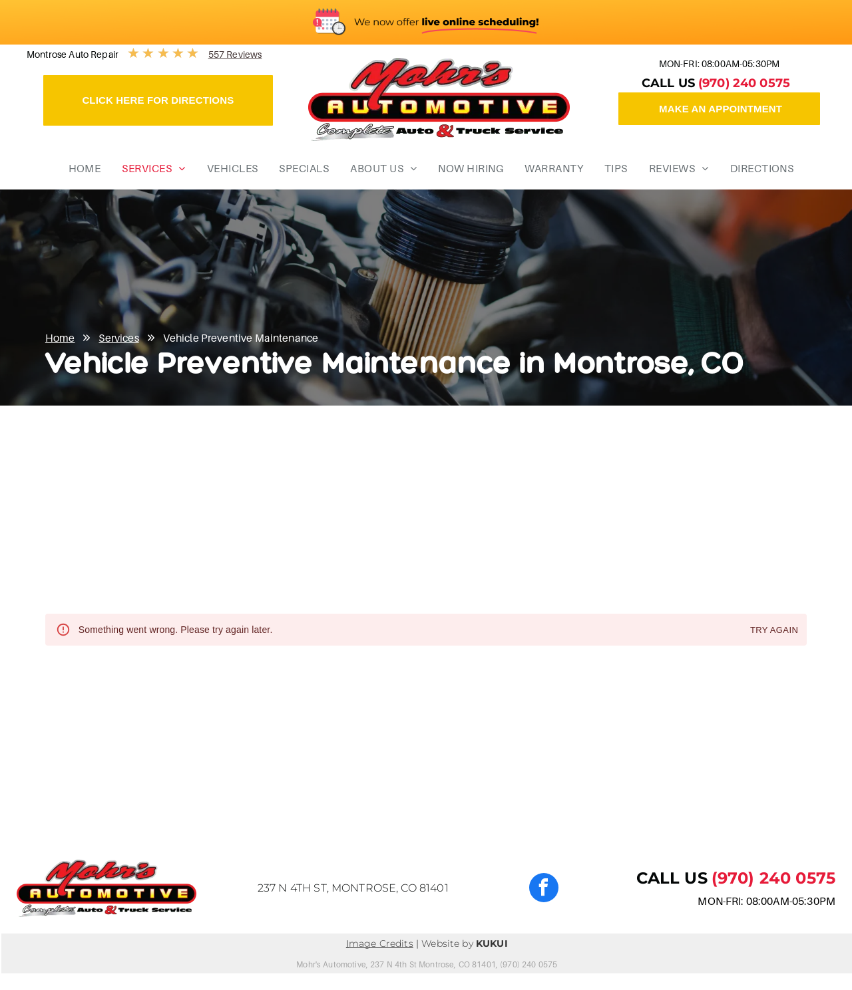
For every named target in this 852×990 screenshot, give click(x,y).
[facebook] (543, 889)
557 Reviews (235, 54)
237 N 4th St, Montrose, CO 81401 (353, 888)
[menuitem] (80, 168)
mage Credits (381, 943)
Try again (774, 630)
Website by (447, 943)
